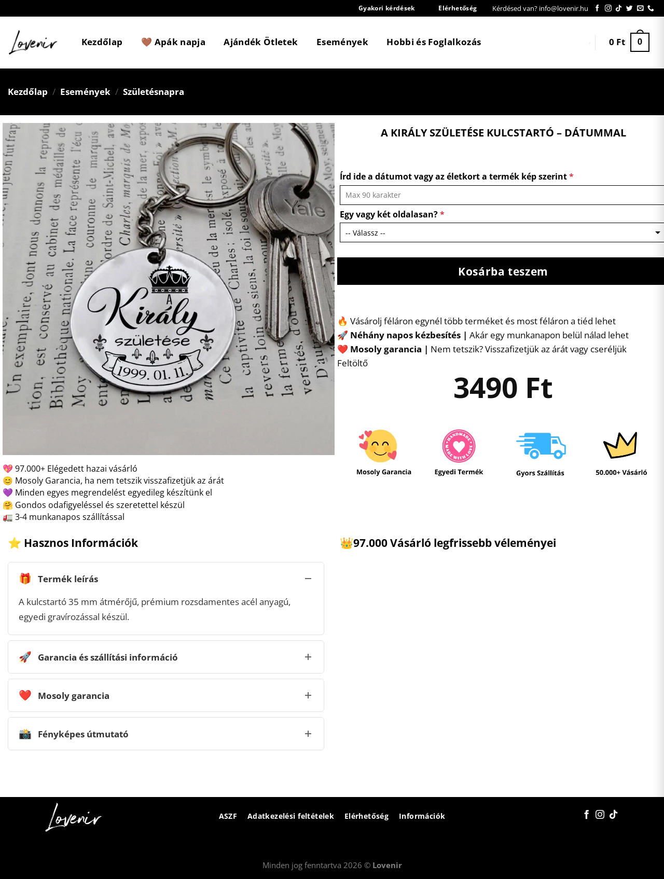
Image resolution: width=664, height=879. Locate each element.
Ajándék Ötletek (261, 42)
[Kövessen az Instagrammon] (608, 8)
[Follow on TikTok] (618, 8)
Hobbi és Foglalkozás (433, 42)
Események (342, 42)
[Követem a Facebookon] (597, 8)
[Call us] (650, 8)
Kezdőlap (102, 42)
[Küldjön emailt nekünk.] (640, 8)
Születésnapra (153, 92)
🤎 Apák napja (173, 42)
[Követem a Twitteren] (629, 8)
